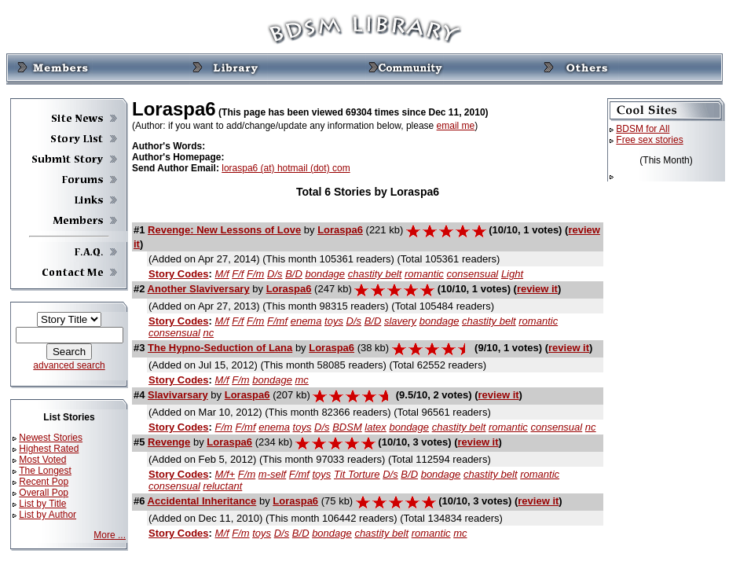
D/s (275, 274)
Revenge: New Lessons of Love (224, 230)
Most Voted (42, 459)
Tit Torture (357, 474)
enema (306, 321)
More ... (109, 535)
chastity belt (375, 274)
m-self (272, 474)
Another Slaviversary (199, 289)
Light (512, 274)
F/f (238, 274)
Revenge (169, 442)
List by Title (42, 503)
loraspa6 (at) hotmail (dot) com (286, 168)
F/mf (277, 321)
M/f (222, 274)
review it (537, 289)
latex (375, 427)
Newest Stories (50, 437)
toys (333, 321)
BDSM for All (642, 128)
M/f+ (225, 474)
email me (456, 125)
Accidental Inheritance (202, 501)
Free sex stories (649, 139)
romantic (424, 274)
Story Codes (178, 274)
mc (302, 380)
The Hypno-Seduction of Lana (220, 348)
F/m (255, 274)
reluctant (222, 486)
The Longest (45, 470)
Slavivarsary (178, 395)
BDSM (347, 427)
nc (208, 333)
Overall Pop (43, 492)
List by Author (47, 514)
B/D (293, 274)
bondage (325, 274)
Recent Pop (43, 481)
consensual (472, 274)
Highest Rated (49, 448)
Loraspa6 (340, 230)
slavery (400, 321)
